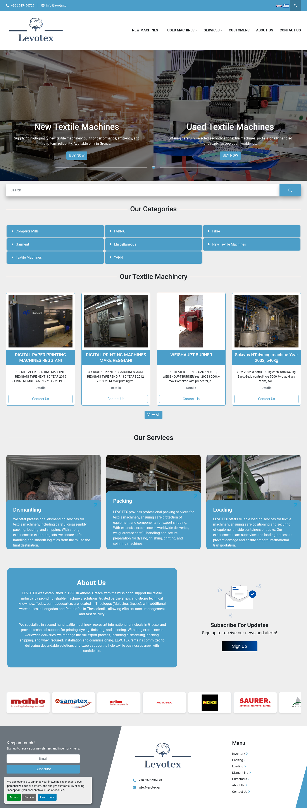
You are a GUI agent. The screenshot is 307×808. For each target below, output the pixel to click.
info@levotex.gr (57, 5)
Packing (237, 760)
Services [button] (212, 30)
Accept (14, 797)
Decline (29, 797)
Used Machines (181, 30)
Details (40, 388)
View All (153, 415)
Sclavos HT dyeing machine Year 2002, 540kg (266, 357)
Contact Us (290, 30)
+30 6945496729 (22, 5)
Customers (239, 30)
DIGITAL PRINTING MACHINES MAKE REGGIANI (116, 357)
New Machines (145, 30)
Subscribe (43, 769)
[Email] (43, 758)
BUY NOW (77, 155)
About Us (264, 30)
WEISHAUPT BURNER (191, 354)
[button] (146, 30)
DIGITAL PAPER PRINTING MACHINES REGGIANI (40, 357)
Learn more (47, 797)
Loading (237, 766)
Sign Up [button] (239, 646)
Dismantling (240, 772)
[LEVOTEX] (162, 756)
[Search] (142, 190)
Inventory (238, 753)
